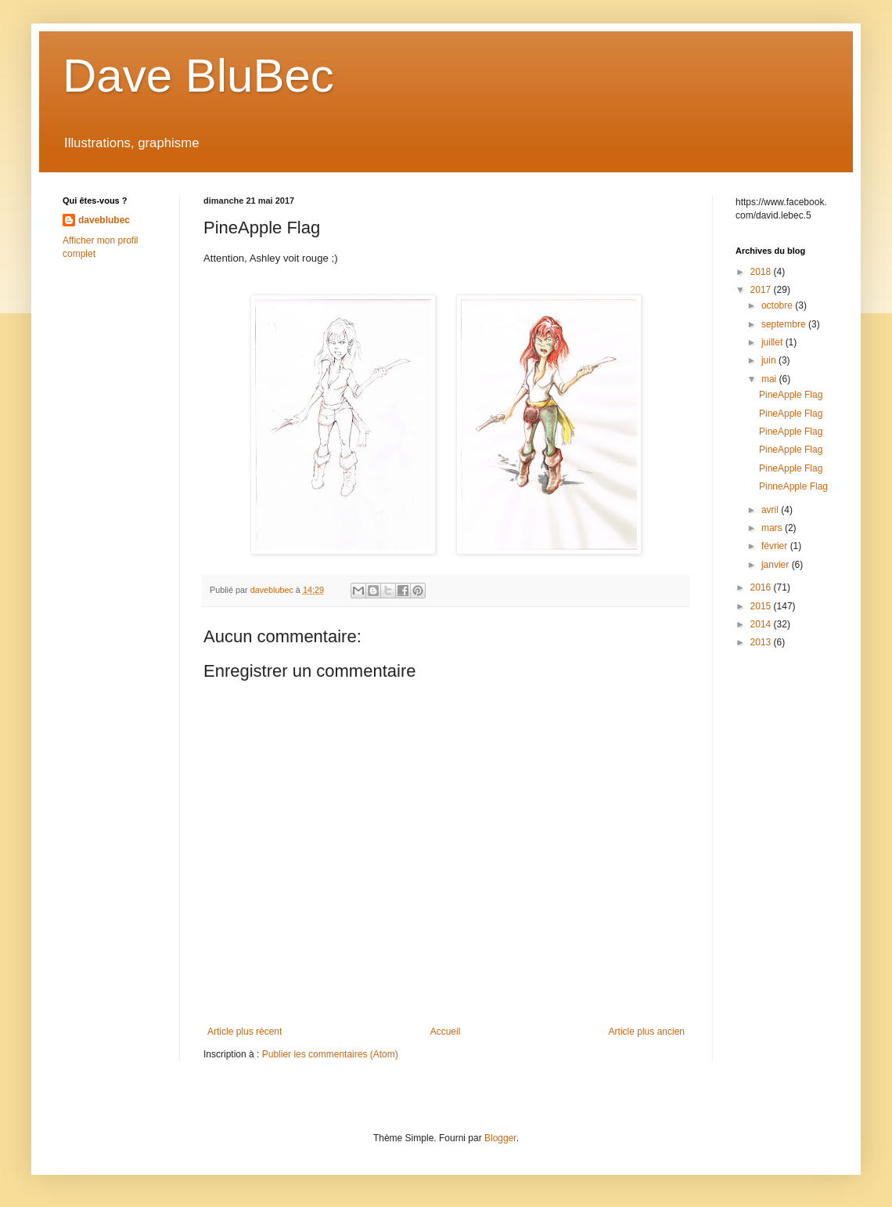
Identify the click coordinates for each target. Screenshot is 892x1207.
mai (770, 379)
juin (770, 360)
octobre (778, 305)
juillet (773, 342)
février (775, 545)
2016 (762, 587)
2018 (762, 271)
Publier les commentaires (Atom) (330, 1054)
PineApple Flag (790, 394)
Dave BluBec (198, 75)
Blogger (500, 1138)
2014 (762, 624)
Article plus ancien (647, 1031)
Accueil (445, 1031)
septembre (784, 324)
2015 (762, 606)
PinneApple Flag (793, 486)
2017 (762, 289)
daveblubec (104, 220)
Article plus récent (244, 1031)
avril (771, 509)
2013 (762, 642)
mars (773, 527)
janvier (776, 564)
